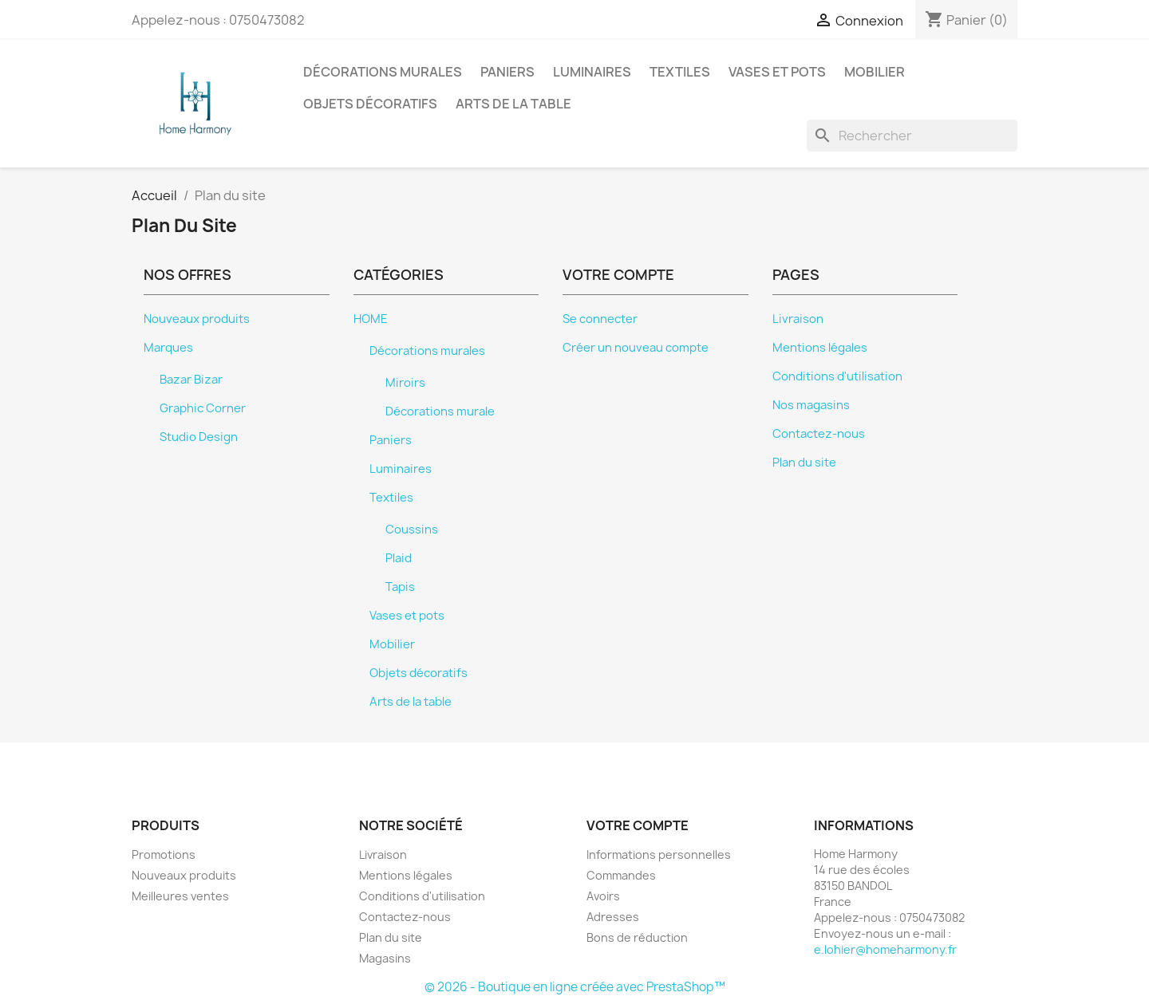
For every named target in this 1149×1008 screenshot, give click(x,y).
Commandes (621, 875)
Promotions (163, 854)
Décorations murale (440, 411)
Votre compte (637, 825)
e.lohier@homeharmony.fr (885, 949)
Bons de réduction (637, 937)
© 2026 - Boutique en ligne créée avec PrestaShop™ (574, 986)
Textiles (680, 72)
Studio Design (199, 437)
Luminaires (592, 72)
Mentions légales (819, 348)
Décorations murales (382, 72)
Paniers (507, 72)
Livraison (797, 319)
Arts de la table (513, 103)
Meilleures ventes (180, 896)
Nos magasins (811, 405)
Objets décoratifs (370, 103)
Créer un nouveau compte (636, 348)
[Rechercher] (912, 136)
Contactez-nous (818, 434)
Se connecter (600, 319)
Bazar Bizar (191, 380)
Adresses (612, 916)
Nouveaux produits (197, 319)
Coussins (411, 529)
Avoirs (603, 896)
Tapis (400, 587)
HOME (370, 319)
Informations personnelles (658, 854)
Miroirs (405, 383)
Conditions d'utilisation (837, 376)
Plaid (398, 558)
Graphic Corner (203, 408)
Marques (168, 348)
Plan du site (804, 463)
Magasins (385, 958)
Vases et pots (777, 72)
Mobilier (874, 72)
